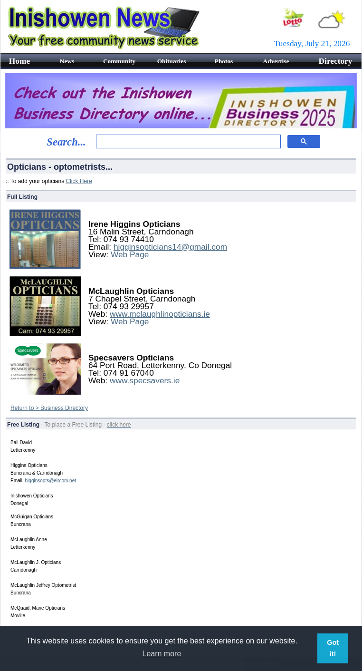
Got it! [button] (333, 648)
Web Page (130, 254)
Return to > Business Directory (49, 408)
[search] (187, 141)
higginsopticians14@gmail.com (170, 247)
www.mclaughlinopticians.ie (160, 314)
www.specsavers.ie (145, 380)
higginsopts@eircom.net (50, 480)
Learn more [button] (162, 654)
